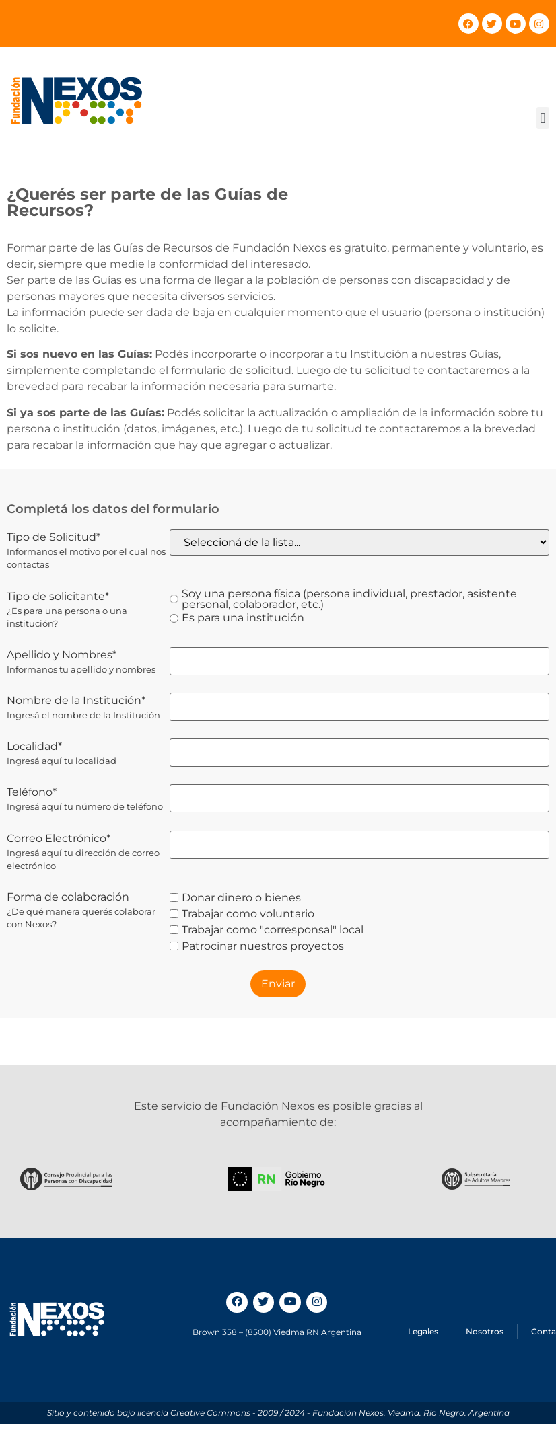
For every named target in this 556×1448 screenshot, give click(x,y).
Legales (423, 1331)
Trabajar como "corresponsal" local (266, 930)
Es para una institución (237, 618)
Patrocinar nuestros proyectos (257, 946)
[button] (542, 118)
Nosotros (484, 1331)
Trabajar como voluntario (242, 914)
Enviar (278, 983)
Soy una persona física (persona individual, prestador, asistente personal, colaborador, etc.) (343, 599)
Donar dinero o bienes (235, 897)
